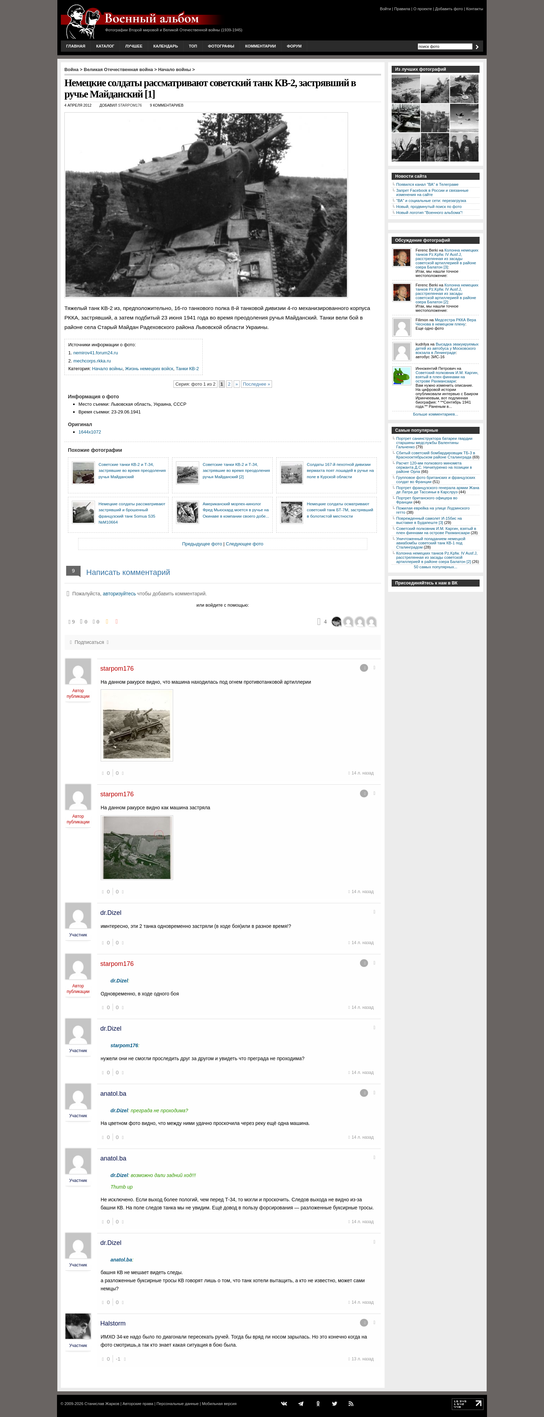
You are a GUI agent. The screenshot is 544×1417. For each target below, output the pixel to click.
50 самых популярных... (435, 567)
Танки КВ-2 (187, 368)
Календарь (165, 46)
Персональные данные (178, 1404)
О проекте (422, 9)
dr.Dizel (110, 912)
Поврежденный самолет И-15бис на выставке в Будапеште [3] (429, 520)
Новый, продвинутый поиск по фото (429, 206)
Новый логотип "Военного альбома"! (429, 212)
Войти (385, 9)
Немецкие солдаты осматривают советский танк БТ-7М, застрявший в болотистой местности (340, 509)
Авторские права (137, 1404)
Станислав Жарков (101, 1404)
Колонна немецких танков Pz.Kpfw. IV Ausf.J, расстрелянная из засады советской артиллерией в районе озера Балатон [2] (447, 293)
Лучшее (134, 46)
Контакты (474, 9)
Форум (294, 46)
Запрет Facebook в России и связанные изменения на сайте (432, 192)
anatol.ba (113, 1093)
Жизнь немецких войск (149, 368)
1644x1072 (89, 432)
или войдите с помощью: (222, 605)
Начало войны (174, 69)
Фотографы (221, 46)
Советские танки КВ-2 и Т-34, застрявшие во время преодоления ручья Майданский (132, 470)
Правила (402, 9)
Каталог (105, 46)
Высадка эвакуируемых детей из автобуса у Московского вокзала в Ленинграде (447, 348)
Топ (193, 46)
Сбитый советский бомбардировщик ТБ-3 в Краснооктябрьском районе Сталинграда (435, 455)
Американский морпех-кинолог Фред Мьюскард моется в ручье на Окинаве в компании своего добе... (236, 509)
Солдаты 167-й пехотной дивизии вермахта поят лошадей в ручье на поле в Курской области (340, 470)
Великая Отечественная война (118, 69)
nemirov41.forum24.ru (95, 352)
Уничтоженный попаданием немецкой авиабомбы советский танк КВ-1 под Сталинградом (430, 543)
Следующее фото (245, 543)
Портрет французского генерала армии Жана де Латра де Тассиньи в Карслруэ (437, 490)
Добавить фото (449, 9)
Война (71, 69)
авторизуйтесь (119, 593)
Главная (75, 46)
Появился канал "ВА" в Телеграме (427, 184)
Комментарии (260, 46)
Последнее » (256, 384)
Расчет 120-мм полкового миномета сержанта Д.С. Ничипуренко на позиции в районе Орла (434, 467)
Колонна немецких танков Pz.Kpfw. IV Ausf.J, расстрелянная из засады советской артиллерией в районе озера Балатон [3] (447, 258)
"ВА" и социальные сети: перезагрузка (431, 200)
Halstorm (113, 1323)
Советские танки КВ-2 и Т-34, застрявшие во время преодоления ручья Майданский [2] (236, 470)
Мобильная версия (219, 1404)
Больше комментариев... (435, 414)
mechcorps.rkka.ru (92, 360)
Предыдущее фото (202, 543)
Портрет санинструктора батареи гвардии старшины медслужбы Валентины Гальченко (434, 442)
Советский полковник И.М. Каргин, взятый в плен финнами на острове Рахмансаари (447, 377)
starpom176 (130, 105)
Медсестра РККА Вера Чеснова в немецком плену (446, 322)
